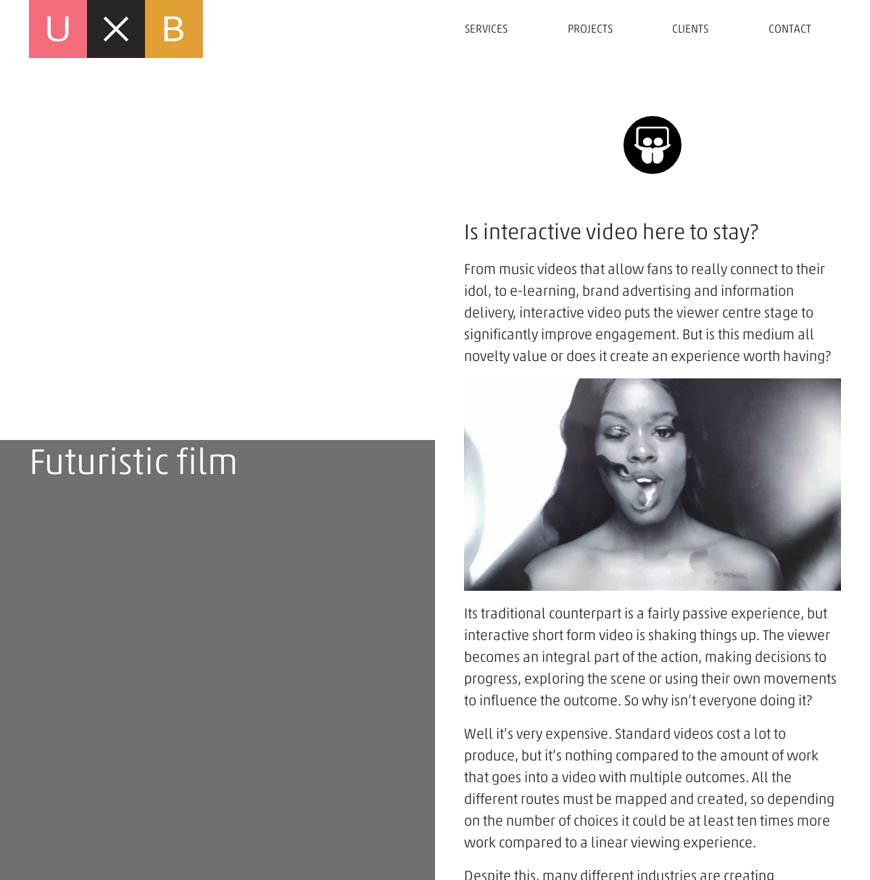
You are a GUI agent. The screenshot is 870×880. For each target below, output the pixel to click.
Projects (590, 29)
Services (486, 29)
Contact (789, 29)
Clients (690, 29)
